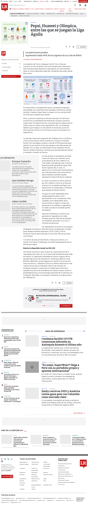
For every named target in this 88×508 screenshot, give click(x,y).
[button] (25, 298)
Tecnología (7, 396)
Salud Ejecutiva (47, 485)
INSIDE (84, 9)
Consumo (22, 468)
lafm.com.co (69, 500)
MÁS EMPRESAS (78, 413)
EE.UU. (15, 435)
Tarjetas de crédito (24, 15)
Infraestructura (35, 478)
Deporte (6, 372)
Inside (45, 478)
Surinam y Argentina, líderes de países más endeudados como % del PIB (12, 339)
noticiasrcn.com (60, 500)
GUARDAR (82, 47)
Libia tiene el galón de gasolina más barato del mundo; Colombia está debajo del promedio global (12, 352)
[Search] (75, 5)
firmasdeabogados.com (49, 498)
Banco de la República (33, 13)
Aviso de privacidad (63, 472)
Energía (6, 346)
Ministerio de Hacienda (72, 13)
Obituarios (34, 480)
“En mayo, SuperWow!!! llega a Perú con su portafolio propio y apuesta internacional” (60, 367)
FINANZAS (14, 9)
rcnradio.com (50, 500)
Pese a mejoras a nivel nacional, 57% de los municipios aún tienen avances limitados (50, 441)
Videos (33, 489)
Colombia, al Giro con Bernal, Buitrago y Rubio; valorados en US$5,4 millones (11, 377)
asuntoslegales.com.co (7, 498)
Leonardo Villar (50, 13)
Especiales (34, 472)
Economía (46, 468)
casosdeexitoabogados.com (9, 500)
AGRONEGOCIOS (49, 9)
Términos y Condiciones (64, 474)
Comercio (75, 435)
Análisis (45, 462)
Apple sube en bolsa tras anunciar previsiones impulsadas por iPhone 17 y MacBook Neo (20, 442)
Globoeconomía (48, 474)
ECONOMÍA (21, 9)
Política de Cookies (63, 480)
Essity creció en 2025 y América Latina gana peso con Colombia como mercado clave (61, 394)
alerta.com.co (5, 502)
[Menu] (10, 9)
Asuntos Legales (24, 464)
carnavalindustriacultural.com (27, 500)
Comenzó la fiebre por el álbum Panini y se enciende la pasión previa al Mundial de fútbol (79, 441)
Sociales (22, 489)
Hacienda (6, 335)
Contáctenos (61, 470)
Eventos (45, 472)
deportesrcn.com (16, 502)
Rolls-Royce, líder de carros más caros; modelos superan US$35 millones (12, 365)
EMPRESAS (27, 9)
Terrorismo (14, 15)
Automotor (7, 360)
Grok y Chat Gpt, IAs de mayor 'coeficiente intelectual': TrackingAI (12, 399)
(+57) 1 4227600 (6, 470)
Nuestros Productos (63, 468)
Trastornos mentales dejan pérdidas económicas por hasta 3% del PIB (11, 388)
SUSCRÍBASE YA (66, 305)
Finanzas (22, 474)
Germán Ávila (60, 13)
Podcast (22, 485)
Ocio (44, 480)
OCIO (32, 9)
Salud (5, 384)
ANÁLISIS (56, 9)
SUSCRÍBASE (83, 1)
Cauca (81, 13)
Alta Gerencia (35, 462)
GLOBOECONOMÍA (39, 9)
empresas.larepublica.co (34, 498)
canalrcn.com (41, 500)
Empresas (22, 472)
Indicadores (23, 478)
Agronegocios (24, 462)
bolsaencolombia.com (64, 498)
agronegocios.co (21, 498)
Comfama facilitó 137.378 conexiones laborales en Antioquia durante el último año (62, 341)
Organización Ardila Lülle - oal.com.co (80, 499)
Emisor (42, 13)
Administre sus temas (9, 76)
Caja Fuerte (34, 464)
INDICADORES (78, 9)
